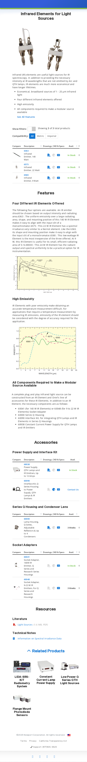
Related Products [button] (48, 651)
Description (29, 146)
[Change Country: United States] (69, 735)
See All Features (26, 116)
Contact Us (73, 489)
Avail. (71, 146)
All (32, 135)
